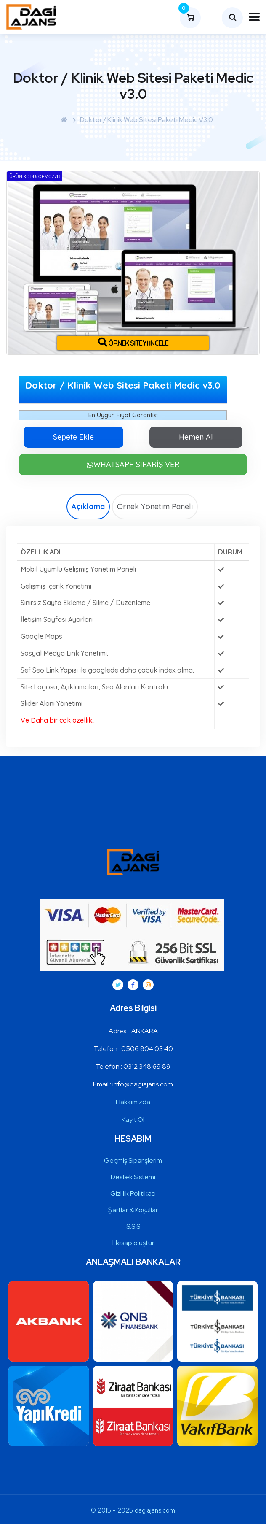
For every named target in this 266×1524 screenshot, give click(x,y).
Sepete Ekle (73, 437)
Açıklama (88, 506)
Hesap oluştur (133, 1242)
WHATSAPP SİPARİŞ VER (133, 464)
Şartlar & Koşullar (133, 1209)
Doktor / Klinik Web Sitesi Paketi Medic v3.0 (146, 119)
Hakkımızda (133, 1101)
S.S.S (133, 1226)
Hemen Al (196, 437)
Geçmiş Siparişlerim (133, 1160)
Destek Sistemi (133, 1177)
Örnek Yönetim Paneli (155, 506)
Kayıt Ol (133, 1119)
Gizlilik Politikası (133, 1193)
